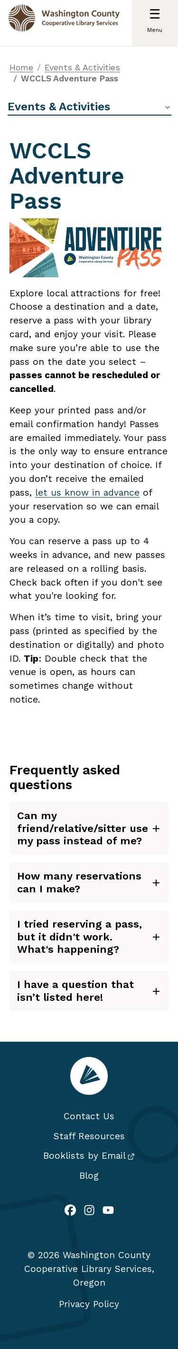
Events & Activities (82, 67)
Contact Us (89, 1116)
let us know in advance (87, 492)
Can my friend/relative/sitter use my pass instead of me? (82, 828)
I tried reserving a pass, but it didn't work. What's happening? (79, 936)
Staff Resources (89, 1136)
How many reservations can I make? (79, 882)
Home (21, 67)
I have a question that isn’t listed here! (75, 990)
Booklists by (89, 1155)
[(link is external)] (70, 1211)
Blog (89, 1175)
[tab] (89, 828)
